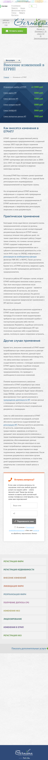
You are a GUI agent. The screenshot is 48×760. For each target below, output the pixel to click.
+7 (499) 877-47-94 (40, 23)
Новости (14, 8)
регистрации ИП (10, 425)
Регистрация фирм (13, 561)
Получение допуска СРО (16, 602)
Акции (22, 8)
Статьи (13, 13)
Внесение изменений (15, 577)
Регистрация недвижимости (19, 569)
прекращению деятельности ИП (17, 400)
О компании (15, 6)
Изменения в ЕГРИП (14, 627)
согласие (36, 530)
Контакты (14, 15)
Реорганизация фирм (15, 594)
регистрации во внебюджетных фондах (20, 256)
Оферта (22, 13)
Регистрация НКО (13, 635)
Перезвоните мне (24, 521)
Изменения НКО (12, 610)
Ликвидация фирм (14, 586)
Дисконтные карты (18, 10)
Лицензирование (13, 619)
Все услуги (12, 60)
